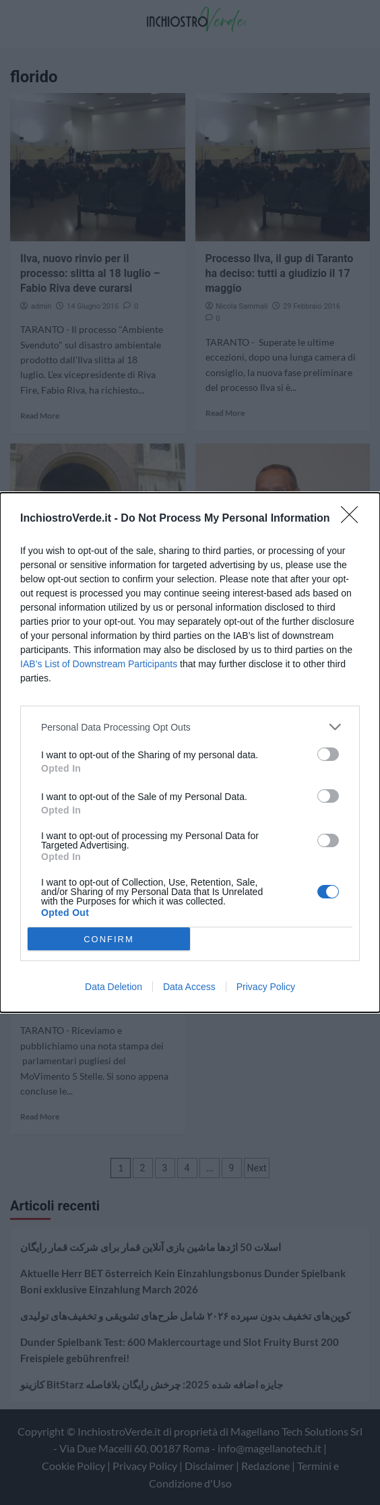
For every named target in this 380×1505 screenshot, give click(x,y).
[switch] (328, 754)
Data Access (189, 986)
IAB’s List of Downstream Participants (98, 663)
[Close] (354, 519)
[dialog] (190, 752)
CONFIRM (109, 939)
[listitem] (190, 727)
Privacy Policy (265, 986)
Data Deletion (113, 986)
